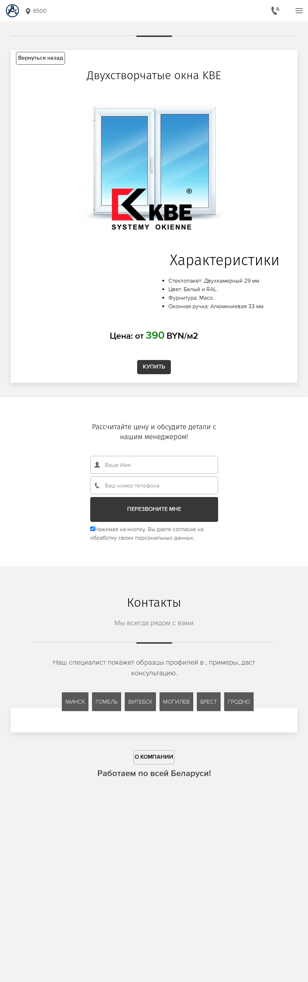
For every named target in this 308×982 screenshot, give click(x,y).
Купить (154, 367)
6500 (36, 11)
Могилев (176, 701)
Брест (208, 701)
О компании (154, 757)
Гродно (239, 701)
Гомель (107, 701)
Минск (75, 701)
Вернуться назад (40, 58)
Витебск (140, 701)
